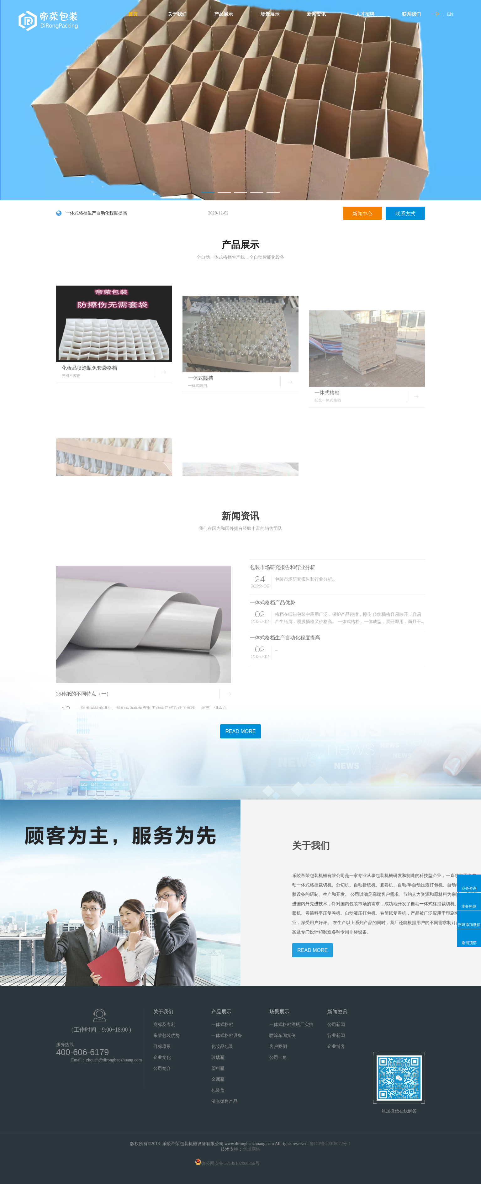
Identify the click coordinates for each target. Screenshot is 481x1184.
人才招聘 (365, 14)
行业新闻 (336, 1035)
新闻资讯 (318, 14)
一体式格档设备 (226, 1035)
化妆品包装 (222, 1046)
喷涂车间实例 (282, 1035)
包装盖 (218, 1090)
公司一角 (278, 1057)
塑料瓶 (218, 1068)
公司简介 (162, 1068)
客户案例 (278, 1046)
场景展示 (272, 14)
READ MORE (240, 731)
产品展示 (226, 14)
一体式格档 (222, 1024)
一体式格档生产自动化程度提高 (147, 213)
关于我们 (179, 14)
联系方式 (405, 214)
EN (450, 14)
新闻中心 (362, 214)
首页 (133, 14)
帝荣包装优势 (166, 1035)
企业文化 (162, 1057)
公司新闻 (336, 1024)
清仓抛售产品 (224, 1101)
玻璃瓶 (218, 1057)
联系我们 (411, 14)
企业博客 (336, 1046)
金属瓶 (218, 1079)
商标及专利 (164, 1024)
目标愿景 (162, 1046)
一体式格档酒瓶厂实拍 (291, 1024)
